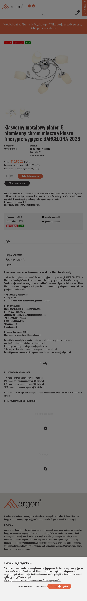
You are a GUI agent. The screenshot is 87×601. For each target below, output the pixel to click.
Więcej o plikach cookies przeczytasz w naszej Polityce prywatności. (32, 580)
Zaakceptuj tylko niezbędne (25, 586)
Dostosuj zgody (41, 586)
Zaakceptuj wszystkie (59, 586)
